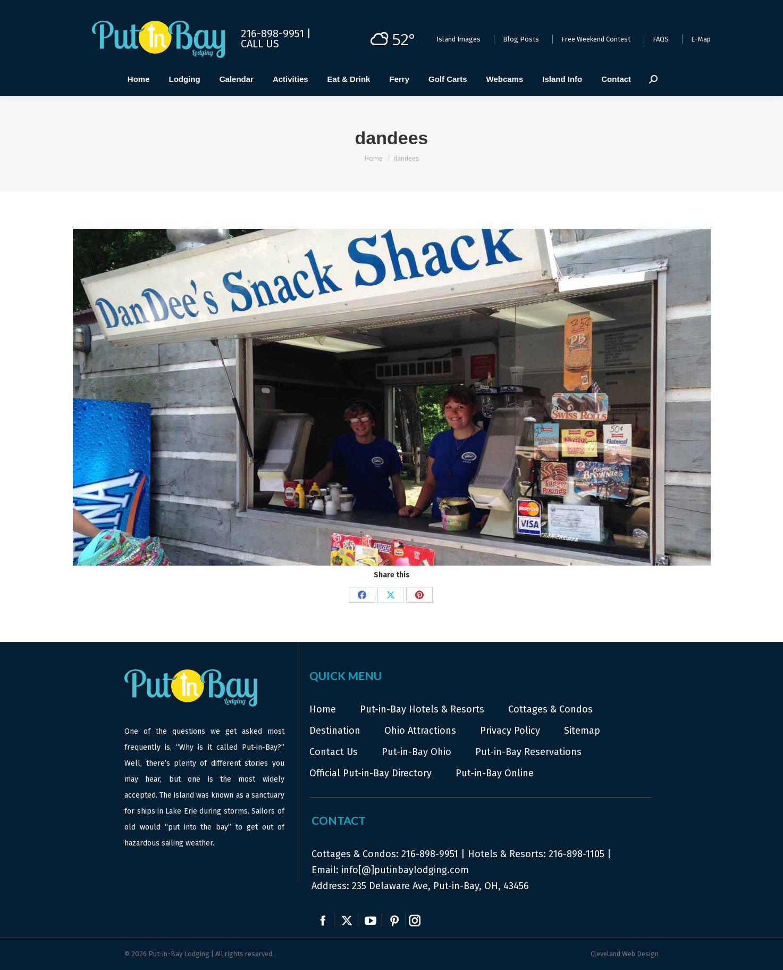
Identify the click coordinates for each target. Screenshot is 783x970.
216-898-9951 (429, 854)
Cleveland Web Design (625, 954)
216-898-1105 (576, 854)
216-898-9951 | (276, 33)
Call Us (260, 43)
